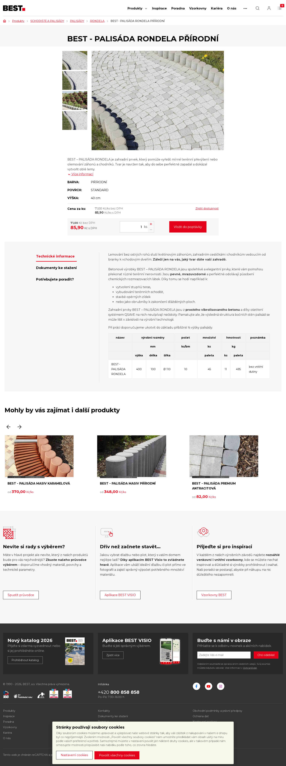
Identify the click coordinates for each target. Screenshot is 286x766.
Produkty (135, 8)
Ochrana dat (201, 716)
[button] (146, 10)
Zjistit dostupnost (207, 208)
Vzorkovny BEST (214, 595)
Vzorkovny (197, 8)
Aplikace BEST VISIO (120, 595)
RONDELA (97, 21)
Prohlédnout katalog (25, 660)
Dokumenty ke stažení (113, 716)
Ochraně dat (250, 667)
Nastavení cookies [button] (74, 755)
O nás (231, 8)
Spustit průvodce (21, 595)
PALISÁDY (77, 21)
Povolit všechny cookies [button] (117, 755)
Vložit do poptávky (188, 227)
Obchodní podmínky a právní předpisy (217, 711)
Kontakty (104, 711)
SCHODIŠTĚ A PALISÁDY (47, 21)
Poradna (178, 8)
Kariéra (217, 8)
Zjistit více (113, 655)
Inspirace (159, 8)
